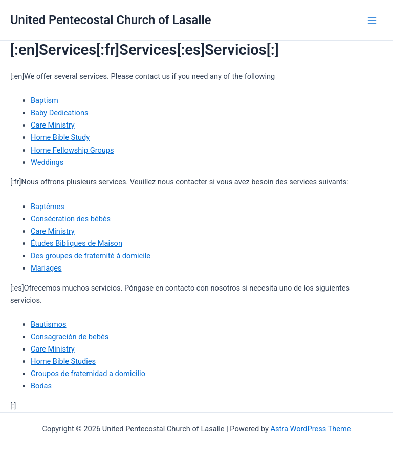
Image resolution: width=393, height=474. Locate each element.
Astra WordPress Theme (310, 429)
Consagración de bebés (69, 336)
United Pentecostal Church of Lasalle (110, 20)
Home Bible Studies (63, 361)
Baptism (44, 100)
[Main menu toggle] (372, 20)
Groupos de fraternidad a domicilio (88, 373)
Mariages (46, 268)
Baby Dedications (59, 112)
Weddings (47, 162)
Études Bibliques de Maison (76, 243)
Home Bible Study (60, 137)
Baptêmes (47, 206)
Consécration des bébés (71, 218)
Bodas (41, 385)
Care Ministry (53, 125)
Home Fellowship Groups (72, 150)
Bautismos (49, 324)
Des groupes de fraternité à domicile (90, 255)
